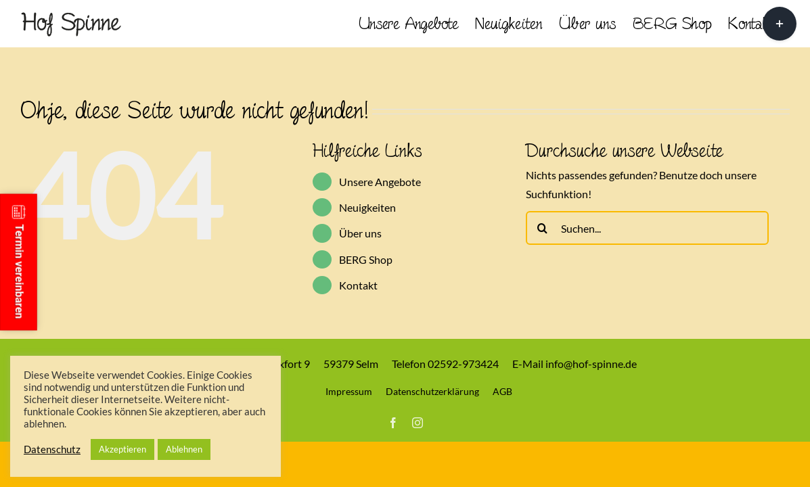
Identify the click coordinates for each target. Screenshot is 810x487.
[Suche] (543, 228)
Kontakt (358, 285)
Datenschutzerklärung (432, 391)
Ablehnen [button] (184, 449)
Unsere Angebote (380, 181)
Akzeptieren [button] (122, 449)
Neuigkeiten (367, 207)
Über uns (360, 233)
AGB (502, 391)
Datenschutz (52, 449)
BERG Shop (365, 259)
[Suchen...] (647, 228)
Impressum (348, 391)
